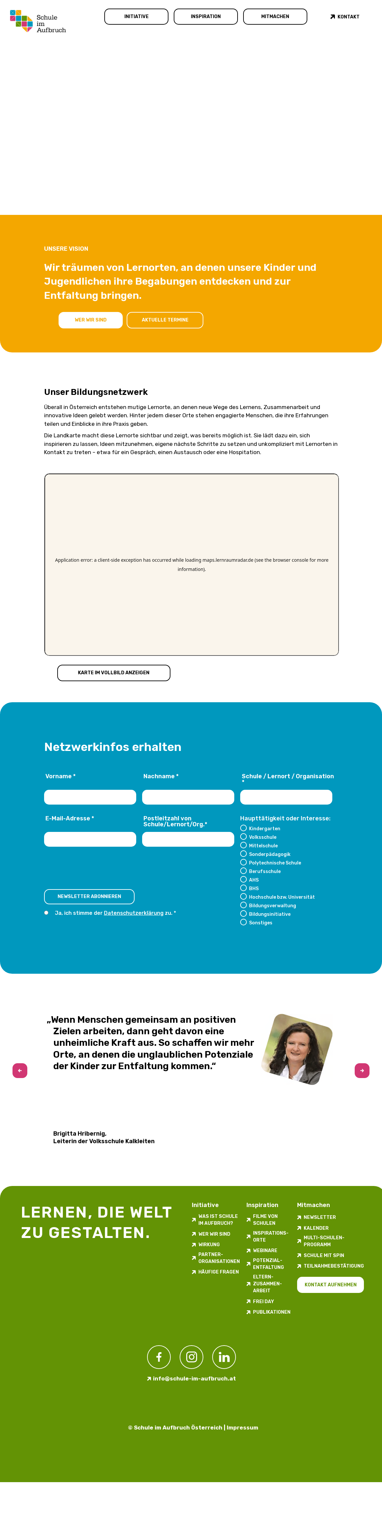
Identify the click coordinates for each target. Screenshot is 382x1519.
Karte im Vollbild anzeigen (114, 672)
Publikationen (272, 1312)
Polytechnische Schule (275, 862)
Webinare (265, 1250)
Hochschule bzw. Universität (282, 897)
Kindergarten (264, 828)
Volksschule (262, 837)
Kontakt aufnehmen (331, 1285)
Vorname (60, 776)
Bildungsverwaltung (272, 905)
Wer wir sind (91, 319)
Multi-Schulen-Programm (324, 1241)
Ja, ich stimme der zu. (114, 913)
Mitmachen (275, 16)
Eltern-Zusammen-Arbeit (267, 1284)
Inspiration (206, 16)
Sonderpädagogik (270, 854)
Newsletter (320, 1217)
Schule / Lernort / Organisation (288, 779)
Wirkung (209, 1245)
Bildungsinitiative (270, 914)
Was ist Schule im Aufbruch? (218, 1220)
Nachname (161, 776)
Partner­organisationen (219, 1258)
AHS (254, 880)
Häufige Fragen (218, 1272)
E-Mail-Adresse (69, 818)
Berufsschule (265, 871)
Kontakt (349, 17)
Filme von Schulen (265, 1220)
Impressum (242, 1427)
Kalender (316, 1228)
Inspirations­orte (271, 1236)
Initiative (136, 16)
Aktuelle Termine (166, 319)
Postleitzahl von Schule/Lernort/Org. (175, 821)
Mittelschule (263, 845)
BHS (254, 888)
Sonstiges (260, 922)
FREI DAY (263, 1301)
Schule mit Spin (324, 1255)
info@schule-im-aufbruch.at (194, 1378)
